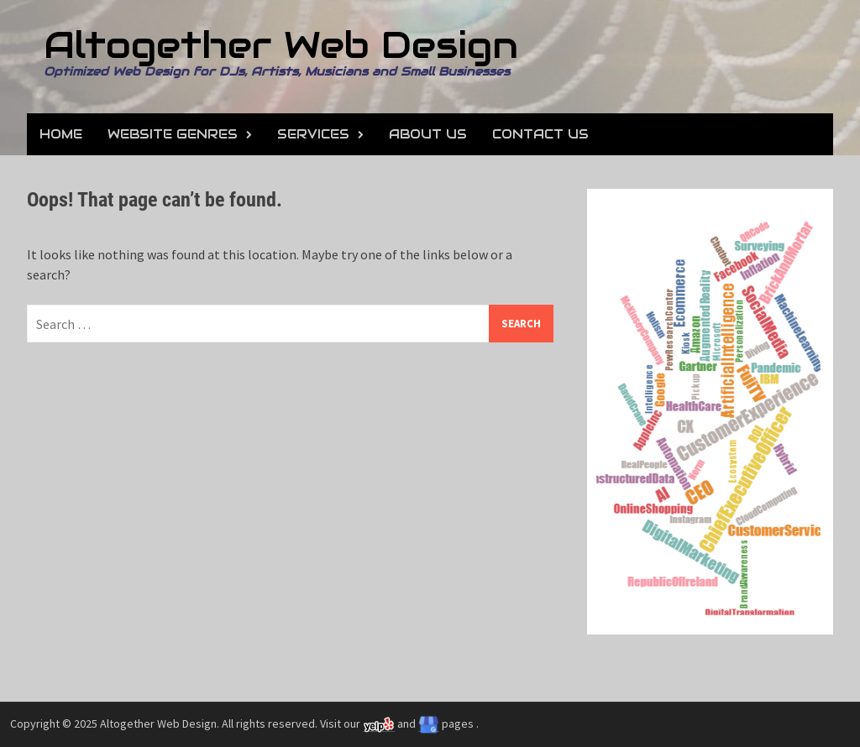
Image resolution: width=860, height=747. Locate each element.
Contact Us (540, 134)
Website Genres (173, 134)
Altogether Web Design (281, 45)
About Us (428, 134)
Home (60, 134)
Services (313, 134)
